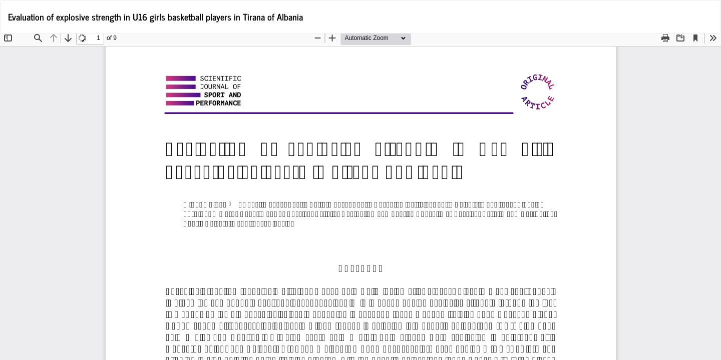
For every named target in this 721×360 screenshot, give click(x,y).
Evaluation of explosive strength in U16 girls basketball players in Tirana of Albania (155, 16)
